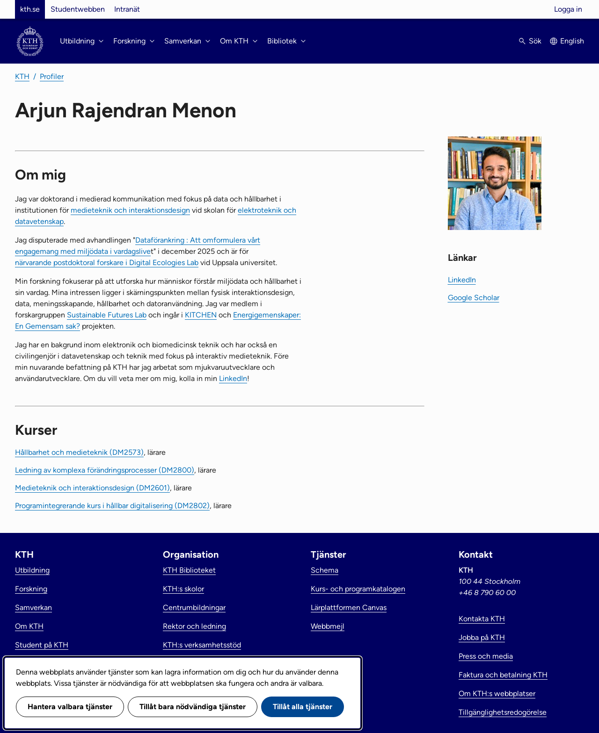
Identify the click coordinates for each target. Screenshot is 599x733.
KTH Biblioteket (189, 570)
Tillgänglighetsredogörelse (503, 712)
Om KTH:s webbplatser (497, 693)
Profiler (52, 76)
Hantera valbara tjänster (70, 706)
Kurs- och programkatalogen (358, 588)
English (572, 40)
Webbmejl (327, 626)
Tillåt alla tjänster (302, 706)
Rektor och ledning (194, 626)
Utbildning (32, 570)
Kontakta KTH (482, 618)
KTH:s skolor (183, 588)
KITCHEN (201, 314)
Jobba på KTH (482, 637)
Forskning (31, 588)
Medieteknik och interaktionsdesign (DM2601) (92, 487)
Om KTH (29, 626)
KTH (22, 76)
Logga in (568, 9)
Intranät (127, 9)
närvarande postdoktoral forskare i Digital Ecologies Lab (106, 262)
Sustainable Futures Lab (106, 314)
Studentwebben (78, 9)
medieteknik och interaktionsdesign (130, 210)
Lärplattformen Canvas (349, 607)
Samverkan (33, 607)
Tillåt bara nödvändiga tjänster (192, 706)
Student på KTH (41, 644)
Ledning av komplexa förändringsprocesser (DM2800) (104, 470)
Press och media (486, 656)
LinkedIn (233, 378)
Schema (324, 570)
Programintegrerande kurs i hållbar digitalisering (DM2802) (112, 505)
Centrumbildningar (194, 607)
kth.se (30, 9)
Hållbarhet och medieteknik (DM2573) (79, 452)
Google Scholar (473, 297)
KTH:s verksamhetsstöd (202, 644)
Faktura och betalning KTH (503, 674)
